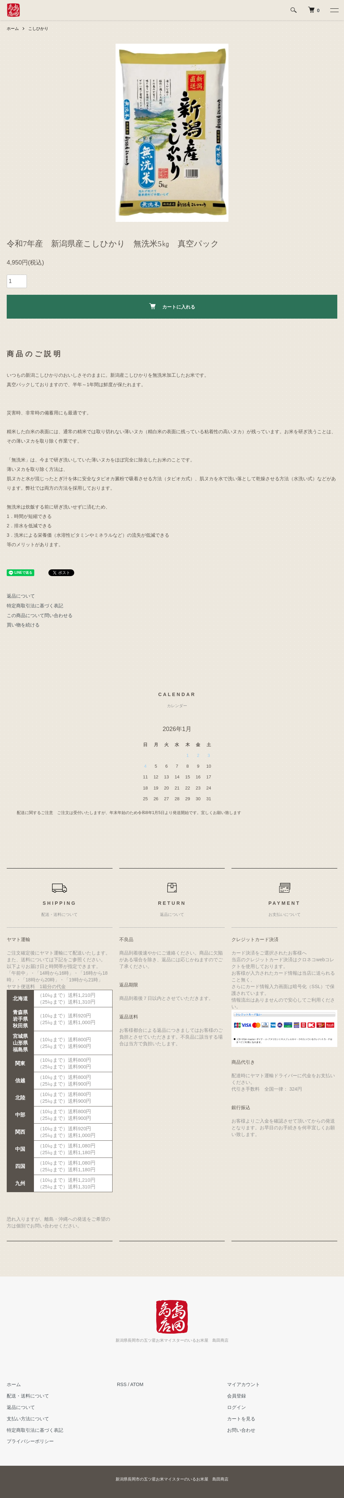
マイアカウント (243, 1384)
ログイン (236, 1407)
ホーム (13, 28)
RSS (122, 1384)
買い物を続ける (23, 624)
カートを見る (241, 1418)
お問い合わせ (241, 1430)
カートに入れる (172, 306)
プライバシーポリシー (30, 1441)
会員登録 (236, 1396)
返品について (21, 596)
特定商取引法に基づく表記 (35, 605)
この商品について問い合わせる (40, 615)
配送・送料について (28, 1396)
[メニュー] (334, 10)
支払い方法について (28, 1418)
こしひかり (38, 28)
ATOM (136, 1384)
